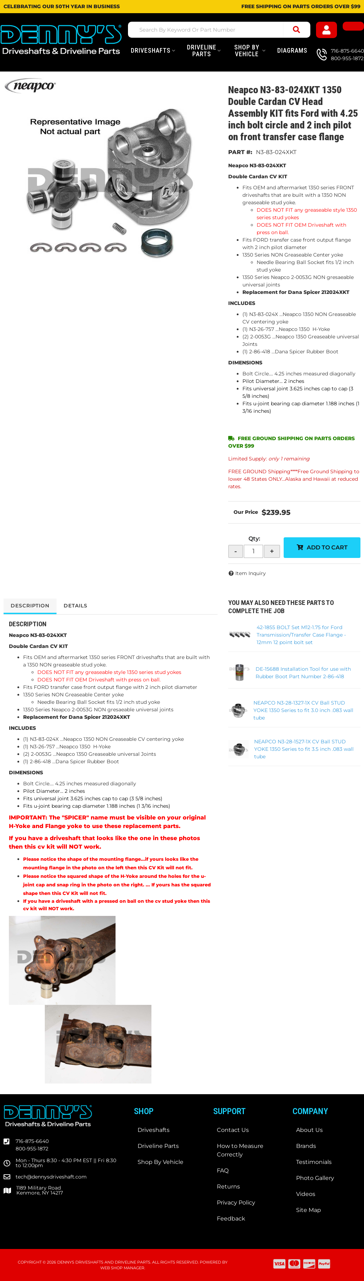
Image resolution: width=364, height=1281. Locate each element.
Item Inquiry (250, 573)
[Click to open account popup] (326, 30)
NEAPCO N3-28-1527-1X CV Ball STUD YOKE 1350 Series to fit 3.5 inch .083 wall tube (304, 749)
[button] (219, 30)
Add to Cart (327, 547)
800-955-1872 (32, 1148)
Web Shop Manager (122, 1267)
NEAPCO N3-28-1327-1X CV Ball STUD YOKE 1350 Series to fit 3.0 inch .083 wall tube (303, 710)
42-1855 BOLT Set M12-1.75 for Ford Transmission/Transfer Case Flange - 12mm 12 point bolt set (301, 634)
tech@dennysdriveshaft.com (51, 1176)
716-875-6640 (32, 1141)
